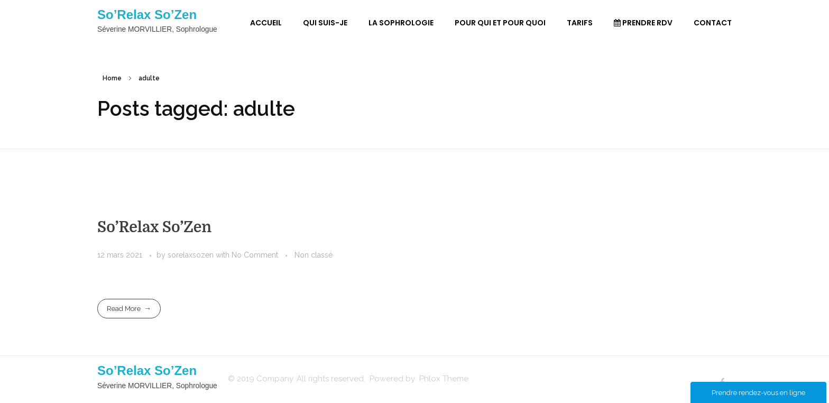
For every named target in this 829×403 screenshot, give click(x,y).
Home (112, 78)
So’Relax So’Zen (147, 14)
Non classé (313, 255)
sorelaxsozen (192, 255)
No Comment (255, 255)
